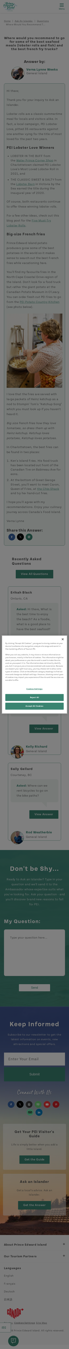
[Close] (62, 639)
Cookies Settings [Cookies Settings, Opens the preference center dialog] (34, 689)
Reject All (34, 697)
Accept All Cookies (34, 706)
